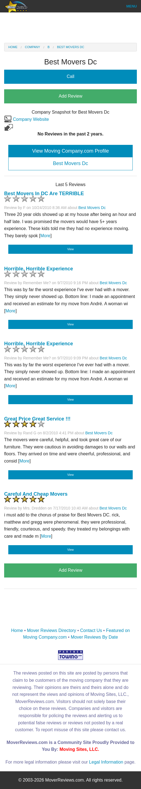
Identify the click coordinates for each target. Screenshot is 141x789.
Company (32, 47)
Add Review (70, 96)
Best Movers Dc (70, 47)
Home (12, 47)
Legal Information (106, 762)
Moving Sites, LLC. (79, 749)
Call (70, 76)
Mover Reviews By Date (94, 637)
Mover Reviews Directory (51, 630)
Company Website (26, 119)
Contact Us (91, 630)
